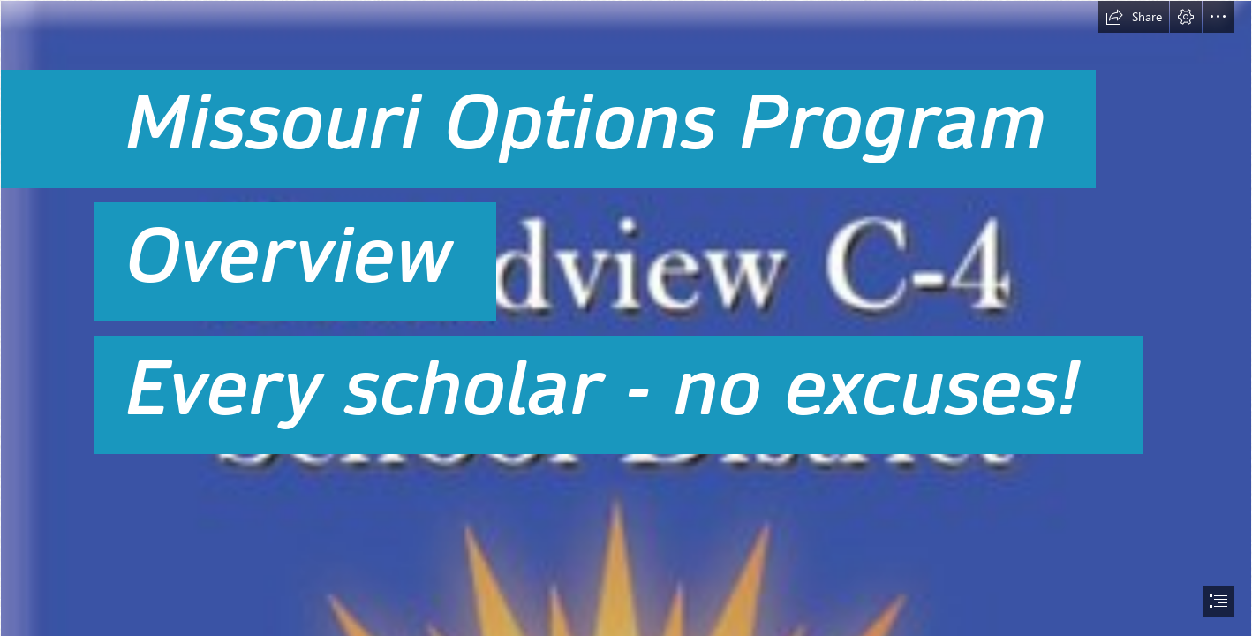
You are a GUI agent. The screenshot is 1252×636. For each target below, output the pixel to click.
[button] (1133, 17)
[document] (626, 318)
